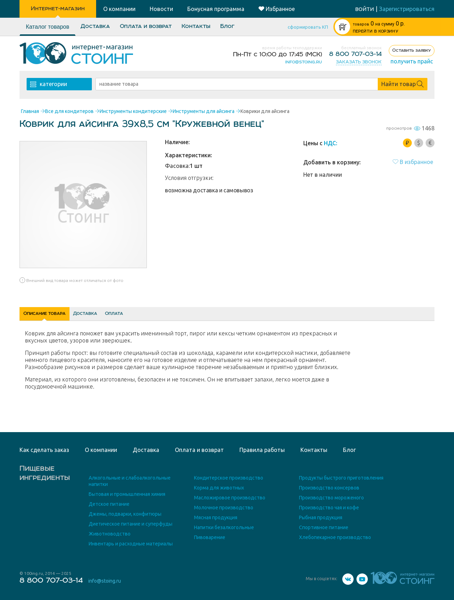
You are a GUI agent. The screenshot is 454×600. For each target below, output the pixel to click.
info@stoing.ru (303, 62)
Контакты (196, 26)
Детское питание (109, 504)
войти (364, 9)
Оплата (165, 315)
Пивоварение (209, 537)
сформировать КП (308, 26)
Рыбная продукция (320, 517)
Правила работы (262, 450)
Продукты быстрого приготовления (341, 478)
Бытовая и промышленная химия (127, 494)
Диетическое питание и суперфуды (130, 524)
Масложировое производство (229, 497)
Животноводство (110, 534)
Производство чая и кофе (329, 507)
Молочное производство (223, 507)
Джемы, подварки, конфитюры (125, 514)
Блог (227, 26)
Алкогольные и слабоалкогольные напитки (130, 481)
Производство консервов (329, 488)
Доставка (95, 26)
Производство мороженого (331, 497)
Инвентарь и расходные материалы (131, 544)
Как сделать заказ (44, 450)
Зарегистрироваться (406, 9)
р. (379, 23)
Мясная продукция (215, 517)
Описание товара (56, 315)
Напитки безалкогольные (224, 527)
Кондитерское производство (228, 478)
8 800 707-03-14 (355, 54)
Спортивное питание (323, 527)
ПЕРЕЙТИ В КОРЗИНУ (375, 31)
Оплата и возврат (146, 26)
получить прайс (412, 61)
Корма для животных (219, 488)
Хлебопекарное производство (335, 537)
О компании (101, 450)
